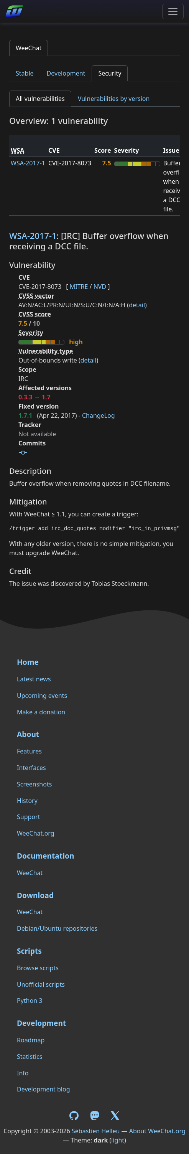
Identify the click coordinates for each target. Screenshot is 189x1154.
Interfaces (31, 767)
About (28, 734)
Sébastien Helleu (96, 1131)
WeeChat (28, 48)
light (117, 1140)
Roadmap (30, 1040)
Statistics (29, 1056)
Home (28, 662)
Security (109, 73)
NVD (100, 286)
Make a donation (41, 712)
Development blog (43, 1089)
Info (23, 1073)
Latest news (34, 679)
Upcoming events (42, 695)
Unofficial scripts (41, 984)
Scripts (29, 951)
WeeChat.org (35, 833)
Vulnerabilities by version (114, 98)
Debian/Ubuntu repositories (57, 928)
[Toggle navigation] (173, 11)
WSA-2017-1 (28, 163)
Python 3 (29, 1000)
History (27, 800)
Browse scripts (38, 968)
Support (28, 817)
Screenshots (34, 784)
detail (137, 305)
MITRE (79, 286)
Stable (25, 73)
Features (29, 751)
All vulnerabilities (40, 98)
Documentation (45, 856)
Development (66, 73)
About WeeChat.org (157, 1131)
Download (35, 895)
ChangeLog (98, 415)
